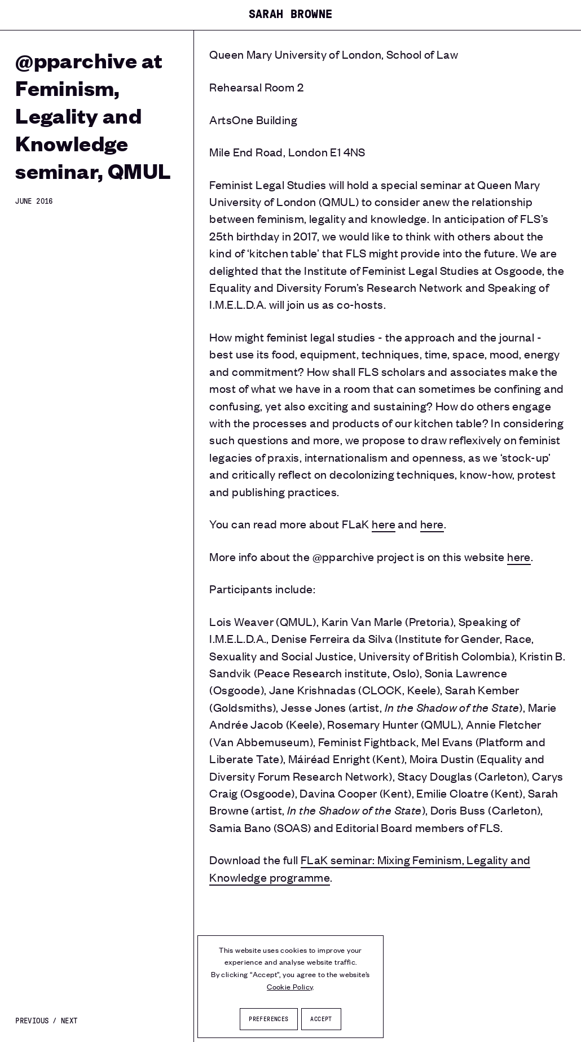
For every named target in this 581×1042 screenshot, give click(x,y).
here (383, 523)
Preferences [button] (268, 1018)
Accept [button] (321, 1018)
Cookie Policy (289, 986)
